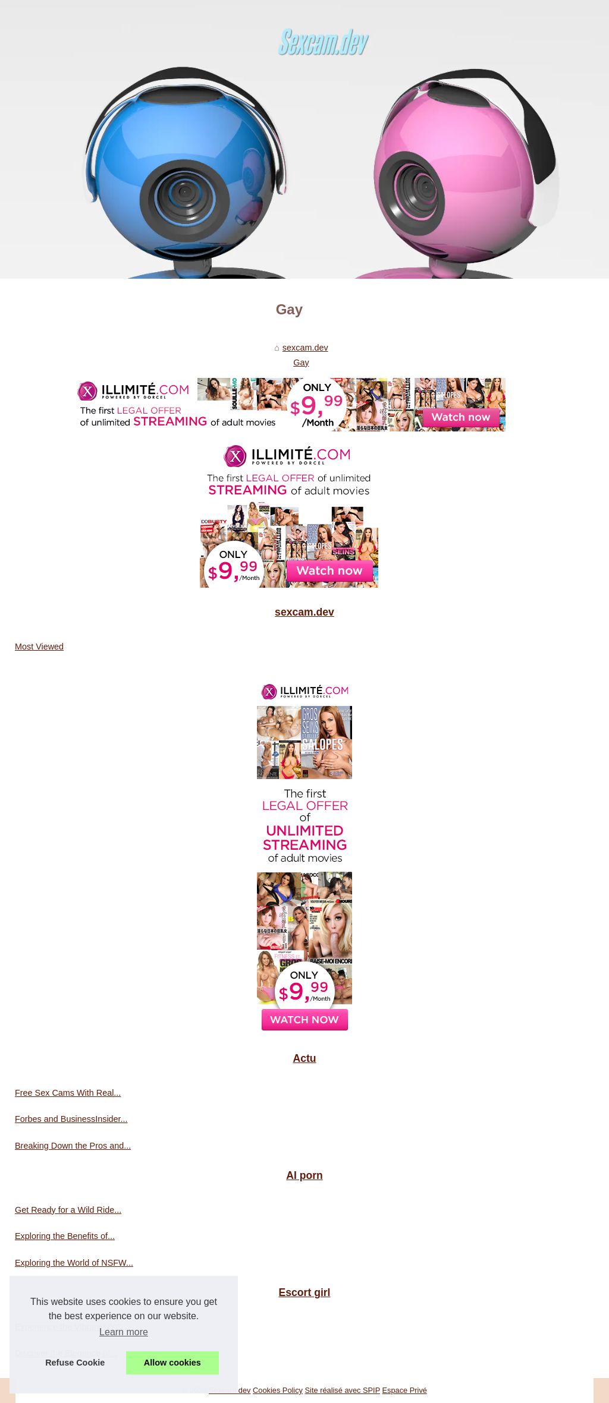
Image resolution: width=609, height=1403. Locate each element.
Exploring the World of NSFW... (74, 1263)
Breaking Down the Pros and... (73, 1145)
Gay (301, 362)
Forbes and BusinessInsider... (71, 1119)
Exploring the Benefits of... (65, 1236)
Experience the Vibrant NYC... (72, 1327)
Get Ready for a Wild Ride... (68, 1210)
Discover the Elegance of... (66, 1353)
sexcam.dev (305, 347)
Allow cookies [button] (172, 1362)
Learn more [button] (123, 1332)
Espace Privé (404, 1390)
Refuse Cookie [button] (75, 1362)
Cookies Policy (278, 1390)
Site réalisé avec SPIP (342, 1390)
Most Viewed (39, 646)
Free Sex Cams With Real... (68, 1093)
